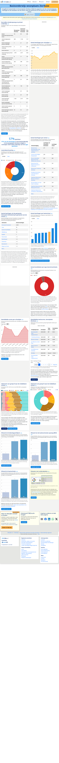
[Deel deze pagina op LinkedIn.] (49, 517)
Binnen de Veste (34, 338)
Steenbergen (4, 239)
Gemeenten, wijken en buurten (28, 540)
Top (38, 532)
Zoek (29, 2)
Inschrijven (24, 521)
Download (55, 2)
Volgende (55, 363)
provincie (19, 128)
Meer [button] (48, 2)
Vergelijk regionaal (6, 464)
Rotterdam (4, 241)
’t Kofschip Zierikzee (35, 335)
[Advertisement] (44, 31)
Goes (3, 227)
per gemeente (13, 128)
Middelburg (4, 232)
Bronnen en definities (45, 540)
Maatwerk (43, 558)
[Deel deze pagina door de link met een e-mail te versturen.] (41, 517)
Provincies (23, 542)
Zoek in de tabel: (48, 324)
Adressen (23, 538)
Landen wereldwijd (25, 544)
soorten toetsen (45, 307)
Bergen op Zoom (5, 246)
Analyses (43, 538)
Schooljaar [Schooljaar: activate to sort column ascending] (43, 328)
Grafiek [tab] (33, 47)
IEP (46, 305)
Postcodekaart (44, 552)
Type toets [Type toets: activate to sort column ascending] (49, 327)
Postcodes (23, 541)
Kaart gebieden (44, 548)
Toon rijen (35, 361)
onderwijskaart (43, 17)
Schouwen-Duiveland (6, 225)
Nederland (28, 542)
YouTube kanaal (44, 560)
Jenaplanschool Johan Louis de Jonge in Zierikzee (36, 174)
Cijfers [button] (35, 2)
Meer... (32, 193)
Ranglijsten (43, 544)
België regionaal (33, 544)
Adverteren (43, 556)
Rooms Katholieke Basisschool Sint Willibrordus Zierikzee (36, 160)
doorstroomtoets (34, 374)
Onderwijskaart (44, 550)
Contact (42, 557)
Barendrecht (4, 244)
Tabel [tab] (38, 47)
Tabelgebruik (34, 378)
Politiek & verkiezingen (26, 556)
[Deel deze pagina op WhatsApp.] (52, 517)
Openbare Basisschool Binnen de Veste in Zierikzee (36, 179)
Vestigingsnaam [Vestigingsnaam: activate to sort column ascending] (35, 328)
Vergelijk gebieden (35, 422)
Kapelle (3, 234)
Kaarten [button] (41, 2)
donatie (16, 518)
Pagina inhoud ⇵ (30, 14)
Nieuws (42, 542)
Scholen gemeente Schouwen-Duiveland (40, 260)
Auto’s (22, 548)
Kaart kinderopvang (45, 549)
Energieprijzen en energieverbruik (28, 550)
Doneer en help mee (7, 526)
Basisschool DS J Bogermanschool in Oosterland (35, 165)
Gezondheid (24, 549)
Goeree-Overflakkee (6, 229)
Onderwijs (4, 133)
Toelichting (4, 427)
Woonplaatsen (29, 541)
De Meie (33, 351)
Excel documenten (36, 490)
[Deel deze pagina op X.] (56, 517)
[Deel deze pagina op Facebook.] (45, 517)
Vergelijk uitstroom (12, 427)
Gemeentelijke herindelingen (47, 541)
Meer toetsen (5, 356)
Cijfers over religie (6, 206)
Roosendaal (4, 236)
